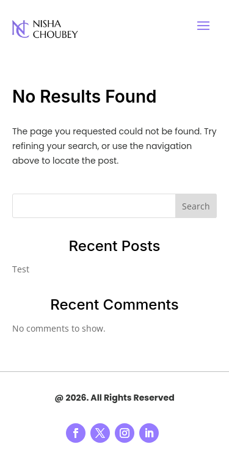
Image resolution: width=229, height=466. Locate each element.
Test (20, 269)
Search (196, 206)
